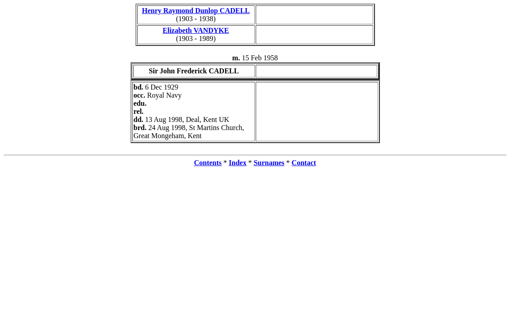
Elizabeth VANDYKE (195, 30)
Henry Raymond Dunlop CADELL (196, 10)
